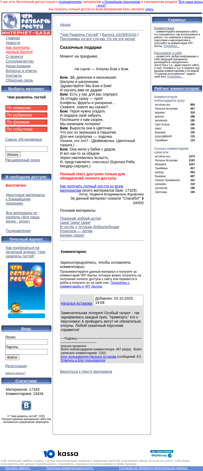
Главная (13, 38)
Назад (65, 24)
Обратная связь (19, 80)
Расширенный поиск (22, 160)
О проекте (14, 56)
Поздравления (18, 231)
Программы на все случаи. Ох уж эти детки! (97, 39)
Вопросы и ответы (21, 71)
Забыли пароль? (15, 373)
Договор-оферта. (17, 468)
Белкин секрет (72, 235)
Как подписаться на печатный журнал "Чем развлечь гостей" (26, 282)
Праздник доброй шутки (80, 218)
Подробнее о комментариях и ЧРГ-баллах (95, 284)
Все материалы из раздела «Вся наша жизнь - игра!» (22, 217)
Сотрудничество (20, 61)
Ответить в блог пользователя (83, 360)
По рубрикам (19, 115)
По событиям (20, 129)
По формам (18, 122)
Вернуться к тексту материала (86, 371)
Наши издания (18, 66)
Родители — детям (76, 231)
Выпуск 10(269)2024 (119, 34)
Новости (13, 43)
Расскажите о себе (168, 53)
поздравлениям (70, 2)
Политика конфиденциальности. (70, 468)
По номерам (19, 108)
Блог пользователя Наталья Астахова (88, 357)
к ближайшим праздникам (121, 2)
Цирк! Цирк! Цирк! (75, 222)
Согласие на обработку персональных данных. (153, 468)
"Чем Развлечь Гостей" (79, 34)
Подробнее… (172, 46)
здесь (149, 9)
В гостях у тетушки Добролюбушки (89, 227)
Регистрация (16, 366)
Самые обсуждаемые (23, 139)
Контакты (14, 75)
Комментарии (164, 28)
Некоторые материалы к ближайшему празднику (25, 199)
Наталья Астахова (76, 303)
